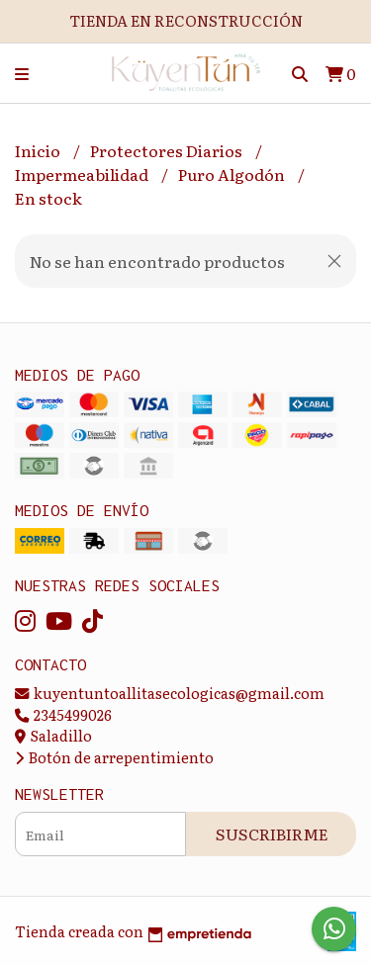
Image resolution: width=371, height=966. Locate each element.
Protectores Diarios (167, 150)
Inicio (39, 150)
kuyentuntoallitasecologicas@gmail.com (170, 692)
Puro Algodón (233, 174)
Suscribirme (272, 833)
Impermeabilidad (83, 174)
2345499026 (63, 714)
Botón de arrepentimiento (114, 756)
